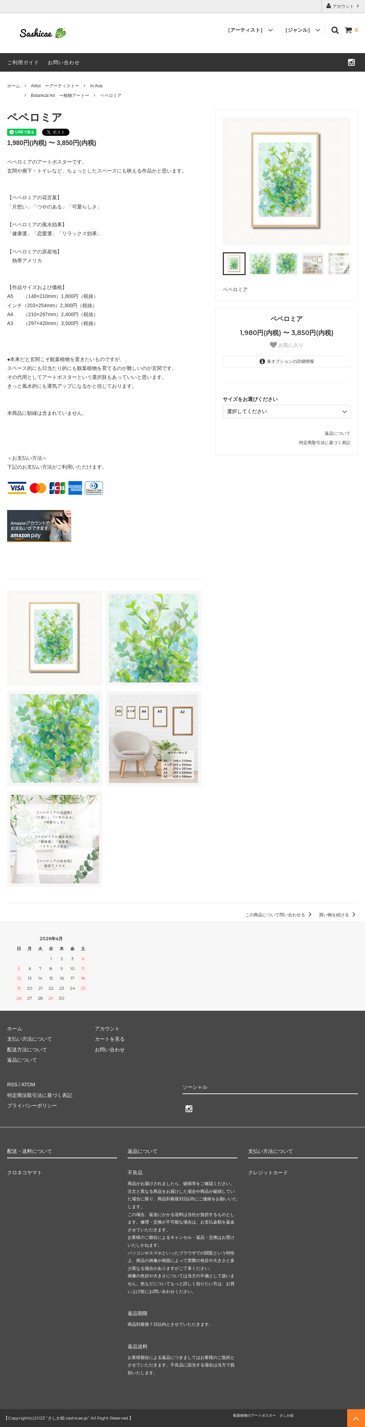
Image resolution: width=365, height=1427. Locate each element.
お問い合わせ (64, 62)
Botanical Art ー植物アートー (60, 95)
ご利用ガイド (23, 62)
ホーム (13, 85)
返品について (337, 433)
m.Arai (96, 85)
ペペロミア (111, 95)
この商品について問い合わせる (279, 914)
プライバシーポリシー (32, 1105)
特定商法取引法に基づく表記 (39, 1095)
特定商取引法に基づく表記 (324, 442)
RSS (12, 1084)
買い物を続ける (338, 914)
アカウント (343, 6)
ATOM (28, 1084)
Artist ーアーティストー (55, 85)
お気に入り (286, 345)
